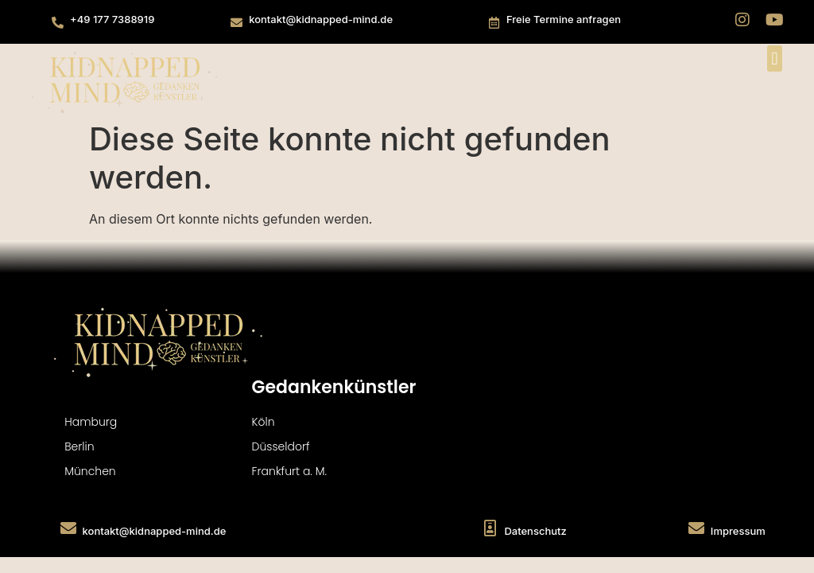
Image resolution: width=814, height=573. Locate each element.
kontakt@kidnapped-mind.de (321, 19)
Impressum (738, 530)
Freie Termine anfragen (563, 19)
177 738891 (120, 19)
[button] (774, 58)
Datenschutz (535, 530)
